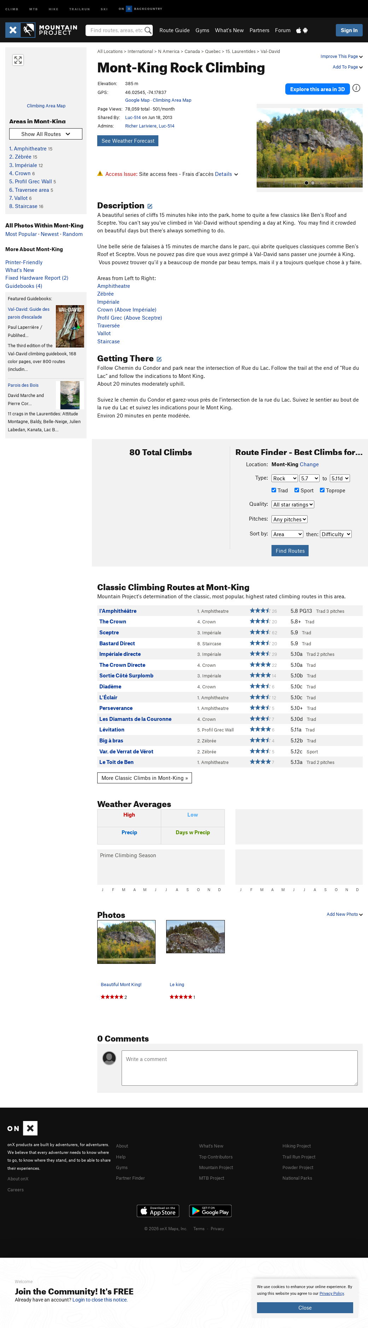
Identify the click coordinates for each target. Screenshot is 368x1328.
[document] (305, 1298)
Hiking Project (299, 1136)
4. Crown (20, 173)
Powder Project (300, 1156)
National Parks (299, 1167)
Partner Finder (133, 1167)
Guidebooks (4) (23, 286)
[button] (264, 138)
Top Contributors (219, 1146)
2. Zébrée (20, 156)
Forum (283, 30)
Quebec (213, 51)
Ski (104, 8)
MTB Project (213, 1167)
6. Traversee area (29, 189)
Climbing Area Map (46, 105)
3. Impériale (23, 165)
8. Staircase (23, 206)
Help (121, 1146)
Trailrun (79, 8)
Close (305, 1307)
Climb (12, 8)
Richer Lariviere (141, 126)
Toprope (332, 481)
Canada (192, 51)
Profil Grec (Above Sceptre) (129, 307)
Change (309, 454)
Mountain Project (219, 1156)
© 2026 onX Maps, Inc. (165, 1217)
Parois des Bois (23, 385)
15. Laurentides (241, 51)
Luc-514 (133, 117)
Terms (199, 1217)
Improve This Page (342, 56)
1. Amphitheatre (28, 148)
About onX (20, 1168)
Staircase (108, 331)
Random (73, 234)
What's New (229, 30)
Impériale (108, 292)
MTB (33, 8)
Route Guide (174, 30)
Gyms (202, 30)
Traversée (108, 315)
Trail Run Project (302, 1146)
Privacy (217, 1217)
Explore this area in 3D (317, 84)
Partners (259, 30)
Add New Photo (345, 904)
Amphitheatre (113, 276)
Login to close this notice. (100, 1300)
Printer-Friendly (23, 262)
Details (226, 174)
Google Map (137, 100)
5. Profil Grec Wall (30, 181)
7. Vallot (18, 198)
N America (169, 51)
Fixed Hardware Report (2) (37, 277)
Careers (16, 1178)
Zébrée (105, 284)
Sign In (349, 30)
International (140, 51)
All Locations (110, 51)
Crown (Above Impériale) (127, 299)
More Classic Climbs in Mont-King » (144, 768)
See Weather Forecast (127, 140)
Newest (50, 234)
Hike (54, 8)
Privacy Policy (332, 1293)
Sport (304, 481)
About (123, 1136)
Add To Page (348, 67)
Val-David (270, 51)
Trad (279, 481)
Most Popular (21, 234)
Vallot (104, 323)
